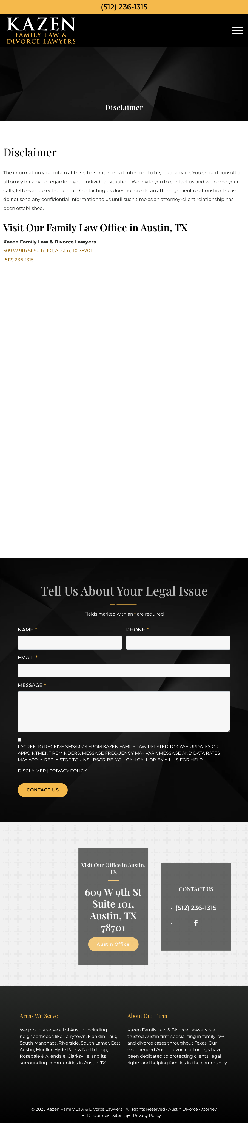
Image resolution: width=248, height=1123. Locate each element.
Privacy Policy (68, 770)
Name (27, 630)
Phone (137, 630)
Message (32, 685)
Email (28, 657)
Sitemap (121, 1115)
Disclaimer (32, 770)
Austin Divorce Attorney (192, 1109)
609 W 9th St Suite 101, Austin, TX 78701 (47, 250)
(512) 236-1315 (124, 7)
